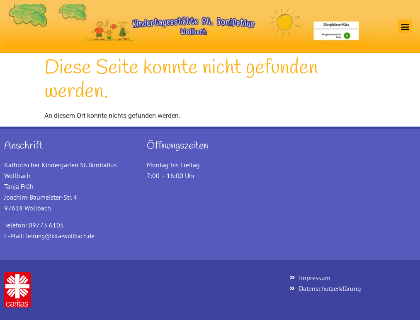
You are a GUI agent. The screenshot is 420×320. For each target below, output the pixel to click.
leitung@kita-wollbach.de (60, 236)
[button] (405, 26)
